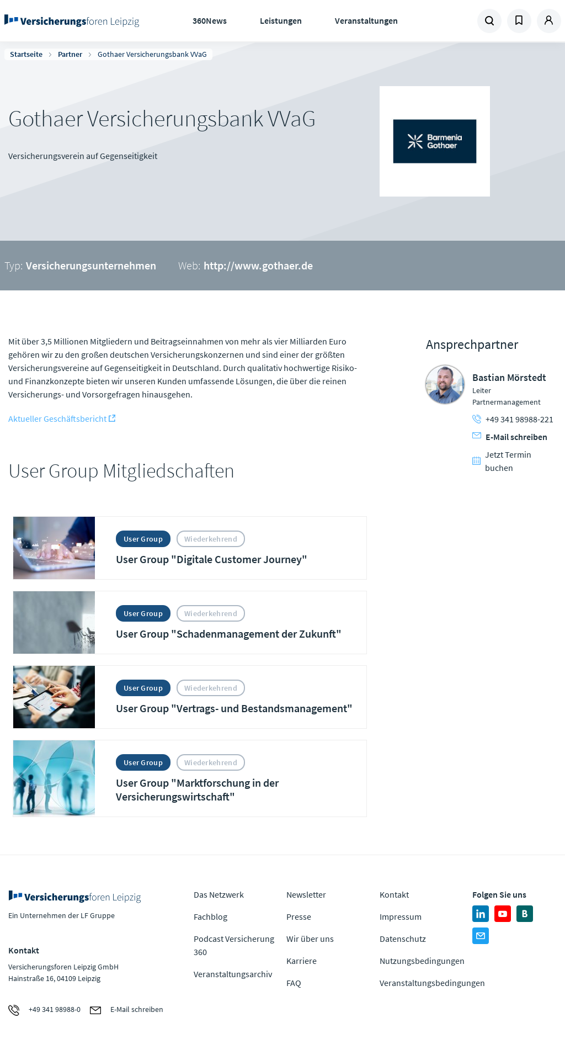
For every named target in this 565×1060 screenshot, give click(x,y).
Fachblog (210, 916)
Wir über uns (310, 938)
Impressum (401, 916)
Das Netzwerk (219, 894)
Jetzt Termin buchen (501, 461)
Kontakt (394, 894)
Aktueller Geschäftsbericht (57, 418)
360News (210, 20)
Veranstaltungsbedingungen (432, 982)
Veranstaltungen (366, 20)
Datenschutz (403, 938)
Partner (70, 54)
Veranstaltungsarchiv (233, 973)
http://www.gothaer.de (258, 265)
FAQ (293, 982)
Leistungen (281, 20)
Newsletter (306, 894)
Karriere (301, 960)
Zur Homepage (72, 21)
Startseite (26, 54)
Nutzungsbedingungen (422, 960)
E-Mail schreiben (509, 436)
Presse (298, 916)
